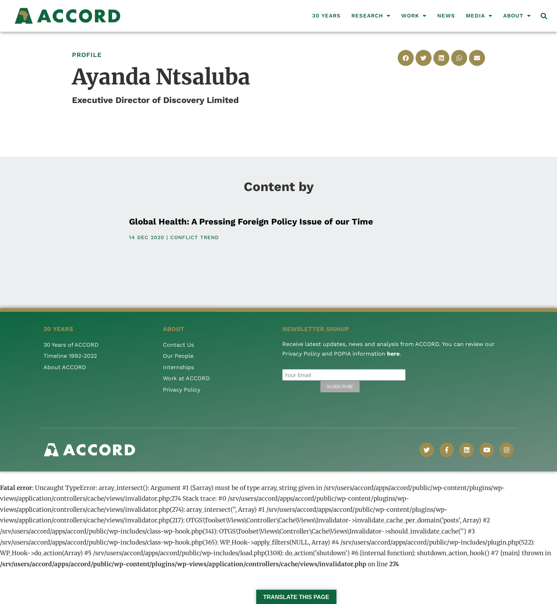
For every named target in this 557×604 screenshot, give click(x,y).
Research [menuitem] (371, 15)
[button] (544, 16)
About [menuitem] (517, 15)
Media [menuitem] (479, 15)
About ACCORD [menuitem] (64, 367)
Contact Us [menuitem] (178, 344)
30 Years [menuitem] (326, 15)
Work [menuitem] (414, 15)
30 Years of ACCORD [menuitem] (71, 344)
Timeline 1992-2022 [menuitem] (70, 355)
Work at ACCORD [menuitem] (186, 378)
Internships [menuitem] (178, 367)
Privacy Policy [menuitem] (182, 389)
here (393, 353)
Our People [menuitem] (178, 355)
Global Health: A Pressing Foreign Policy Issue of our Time (251, 222)
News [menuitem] (446, 15)
